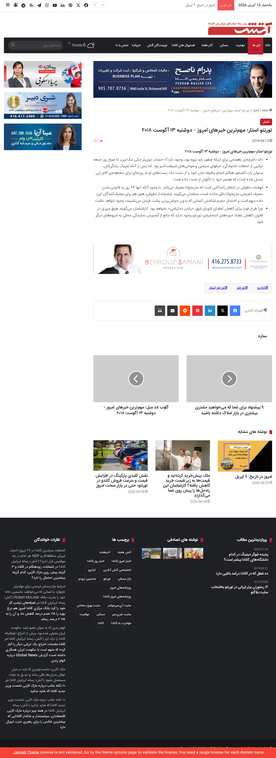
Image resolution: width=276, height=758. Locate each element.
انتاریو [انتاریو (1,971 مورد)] (92, 570)
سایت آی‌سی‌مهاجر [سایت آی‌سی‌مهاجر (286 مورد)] (119, 605)
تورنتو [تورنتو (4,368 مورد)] (106, 579)
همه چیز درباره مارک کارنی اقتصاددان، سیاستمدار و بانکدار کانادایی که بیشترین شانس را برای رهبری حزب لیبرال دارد (35, 719)
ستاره (262, 336)
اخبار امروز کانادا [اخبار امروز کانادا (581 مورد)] (121, 561)
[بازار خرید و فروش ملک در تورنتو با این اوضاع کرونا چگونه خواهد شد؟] (172, 553)
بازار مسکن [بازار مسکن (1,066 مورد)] (124, 579)
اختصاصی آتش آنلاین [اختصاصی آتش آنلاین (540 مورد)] (117, 570)
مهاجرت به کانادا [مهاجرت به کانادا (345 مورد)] (121, 623)
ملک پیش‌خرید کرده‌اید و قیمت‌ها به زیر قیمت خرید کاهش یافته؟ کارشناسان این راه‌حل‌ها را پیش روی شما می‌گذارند (186, 485)
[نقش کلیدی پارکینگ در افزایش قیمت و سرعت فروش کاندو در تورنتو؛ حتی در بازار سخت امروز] (120, 455)
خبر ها (256, 45)
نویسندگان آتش (157, 45)
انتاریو (261, 288)
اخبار (256, 110)
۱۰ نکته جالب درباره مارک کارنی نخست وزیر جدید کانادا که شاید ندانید (35, 688)
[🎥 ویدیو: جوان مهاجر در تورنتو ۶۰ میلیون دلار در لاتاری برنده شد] (151, 553)
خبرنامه (136, 45)
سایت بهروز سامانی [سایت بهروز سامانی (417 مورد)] (88, 605)
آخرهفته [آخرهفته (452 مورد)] (104, 552)
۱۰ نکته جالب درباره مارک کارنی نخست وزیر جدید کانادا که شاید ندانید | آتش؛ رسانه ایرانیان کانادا (36, 705)
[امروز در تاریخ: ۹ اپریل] (245, 456)
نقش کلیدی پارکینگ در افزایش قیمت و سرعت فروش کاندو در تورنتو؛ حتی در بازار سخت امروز (121, 480)
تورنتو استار (217, 288)
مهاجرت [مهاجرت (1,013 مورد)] (84, 614)
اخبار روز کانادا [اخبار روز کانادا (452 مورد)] (95, 561)
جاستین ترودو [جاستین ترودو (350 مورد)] (87, 579)
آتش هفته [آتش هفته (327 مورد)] (124, 552)
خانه (267, 45)
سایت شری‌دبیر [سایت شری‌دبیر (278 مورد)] (121, 614)
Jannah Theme (26, 752)
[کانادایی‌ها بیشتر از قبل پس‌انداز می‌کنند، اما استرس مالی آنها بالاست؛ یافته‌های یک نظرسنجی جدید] (193, 553)
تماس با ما (122, 45)
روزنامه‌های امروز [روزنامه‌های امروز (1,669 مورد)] (120, 587)
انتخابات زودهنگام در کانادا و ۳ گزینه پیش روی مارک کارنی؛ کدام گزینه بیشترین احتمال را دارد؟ (38, 572)
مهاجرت (240, 45)
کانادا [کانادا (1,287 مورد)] (101, 623)
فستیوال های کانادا (183, 45)
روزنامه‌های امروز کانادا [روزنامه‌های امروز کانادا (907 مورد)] (117, 596)
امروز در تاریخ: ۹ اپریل (200, 5)
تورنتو (241, 288)
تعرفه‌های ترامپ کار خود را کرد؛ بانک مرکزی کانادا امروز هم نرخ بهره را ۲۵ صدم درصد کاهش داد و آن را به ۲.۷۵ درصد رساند (35, 611)
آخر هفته (206, 45)
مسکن (224, 45)
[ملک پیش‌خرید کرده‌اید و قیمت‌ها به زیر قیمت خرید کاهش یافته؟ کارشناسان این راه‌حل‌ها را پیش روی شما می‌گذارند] (182, 455)
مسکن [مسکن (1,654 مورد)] (101, 614)
